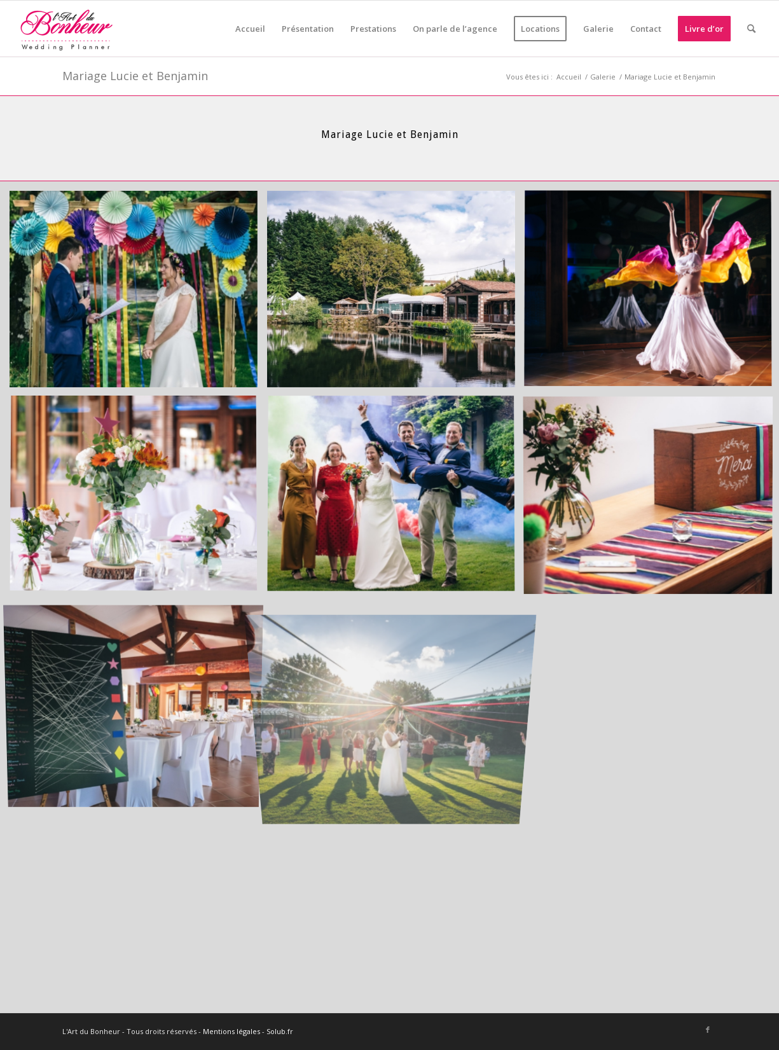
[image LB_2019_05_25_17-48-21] (396, 294)
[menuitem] (250, 29)
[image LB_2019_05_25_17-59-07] (138, 705)
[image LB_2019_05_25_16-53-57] (138, 294)
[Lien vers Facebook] (707, 1029)
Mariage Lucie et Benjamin (135, 75)
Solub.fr (279, 1031)
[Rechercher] (751, 29)
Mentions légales (231, 1031)
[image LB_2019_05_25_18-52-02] (138, 499)
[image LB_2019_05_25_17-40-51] (396, 499)
